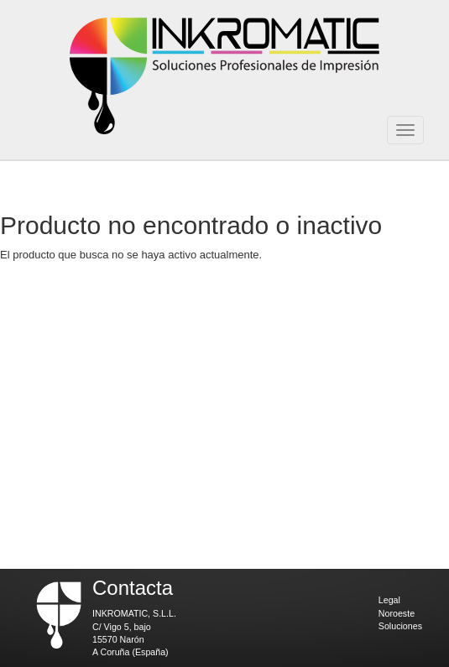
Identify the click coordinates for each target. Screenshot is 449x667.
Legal (389, 600)
